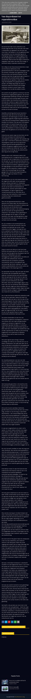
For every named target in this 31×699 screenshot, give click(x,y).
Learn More (13, 13)
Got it (20, 13)
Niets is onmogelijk (14, 687)
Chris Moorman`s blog (20, 696)
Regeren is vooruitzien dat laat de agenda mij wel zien (17, 681)
